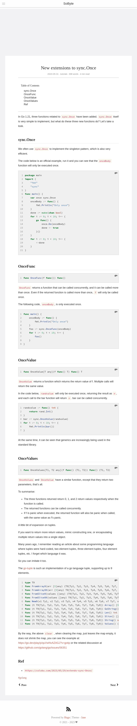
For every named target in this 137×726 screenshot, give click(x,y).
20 (21, 246)
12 (21, 216)
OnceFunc (30, 94)
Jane (83, 717)
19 (21, 242)
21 (21, 250)
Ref (26, 104)
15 (21, 227)
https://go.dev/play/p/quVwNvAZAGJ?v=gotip (44, 642)
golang (23, 677)
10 (21, 208)
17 (21, 235)
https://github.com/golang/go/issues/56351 (42, 647)
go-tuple (28, 568)
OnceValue (30, 97)
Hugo (67, 717)
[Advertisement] (68, 29)
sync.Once (30, 90)
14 (21, 223)
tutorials (64, 74)
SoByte (68, 3)
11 (21, 212)
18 (21, 239)
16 (21, 231)
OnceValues (31, 100)
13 (21, 220)
